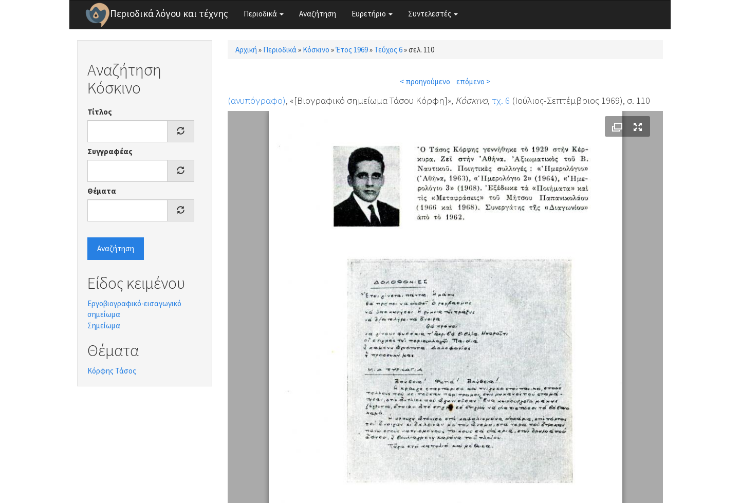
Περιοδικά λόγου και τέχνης (169, 13)
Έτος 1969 (352, 49)
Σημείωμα (103, 325)
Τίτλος (99, 112)
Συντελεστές (433, 13)
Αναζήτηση (317, 13)
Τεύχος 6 (388, 49)
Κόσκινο (316, 49)
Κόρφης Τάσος (111, 371)
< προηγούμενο (425, 81)
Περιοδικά (264, 13)
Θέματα (101, 191)
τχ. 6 (501, 100)
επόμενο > (473, 81)
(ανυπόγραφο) (257, 100)
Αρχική (246, 49)
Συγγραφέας (110, 151)
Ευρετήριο (372, 13)
